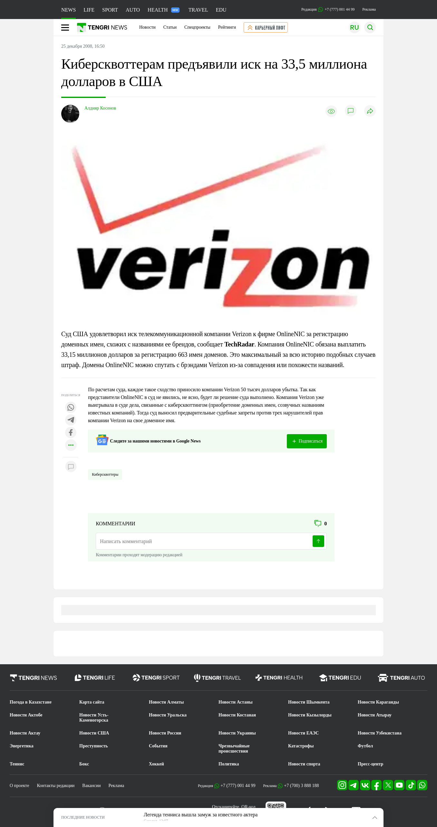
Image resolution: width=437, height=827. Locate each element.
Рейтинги (227, 27)
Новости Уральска (168, 715)
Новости (147, 27)
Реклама (369, 9)
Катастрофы (301, 746)
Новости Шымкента (309, 702)
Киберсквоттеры (105, 474)
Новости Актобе (26, 715)
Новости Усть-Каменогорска (94, 718)
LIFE (88, 10)
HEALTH (164, 10)
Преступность (93, 746)
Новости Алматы (166, 702)
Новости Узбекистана (380, 733)
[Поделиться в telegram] (71, 420)
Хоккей (156, 764)
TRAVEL (198, 10)
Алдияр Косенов (100, 108)
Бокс (84, 764)
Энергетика (22, 746)
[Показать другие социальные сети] (71, 445)
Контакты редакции (55, 785)
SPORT (110, 10)
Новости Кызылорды (310, 715)
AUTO (133, 10)
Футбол (365, 746)
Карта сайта (91, 702)
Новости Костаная (237, 715)
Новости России (165, 733)
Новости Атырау (375, 715)
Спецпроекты (197, 27)
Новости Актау (25, 733)
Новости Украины (237, 733)
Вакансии (91, 785)
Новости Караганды (378, 702)
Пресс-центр (370, 764)
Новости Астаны (235, 702)
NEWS (68, 10)
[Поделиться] (370, 111)
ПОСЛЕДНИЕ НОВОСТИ (83, 817)
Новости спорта (304, 764)
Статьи (170, 27)
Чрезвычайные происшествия (234, 749)
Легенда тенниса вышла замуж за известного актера (200, 814)
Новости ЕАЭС (303, 733)
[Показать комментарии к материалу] (71, 467)
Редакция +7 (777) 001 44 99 (327, 9)
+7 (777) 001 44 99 (237, 785)
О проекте (19, 785)
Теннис (17, 764)
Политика (228, 764)
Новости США (94, 733)
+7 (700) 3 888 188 (301, 785)
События (158, 746)
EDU (221, 10)
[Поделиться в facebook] (71, 433)
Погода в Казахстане (31, 702)
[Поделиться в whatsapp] (71, 408)
